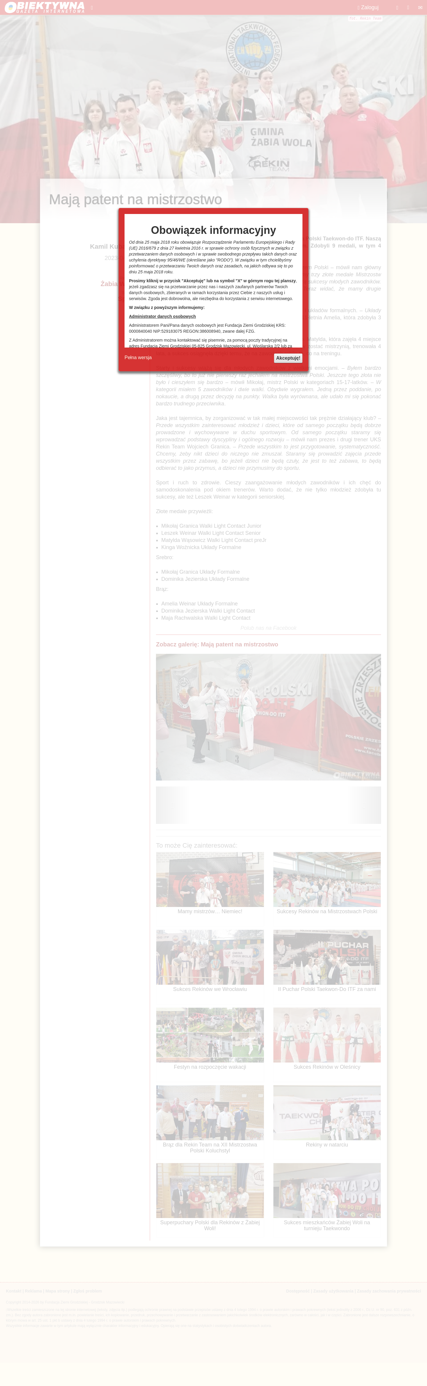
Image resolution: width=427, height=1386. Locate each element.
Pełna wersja (138, 357)
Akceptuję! (288, 358)
